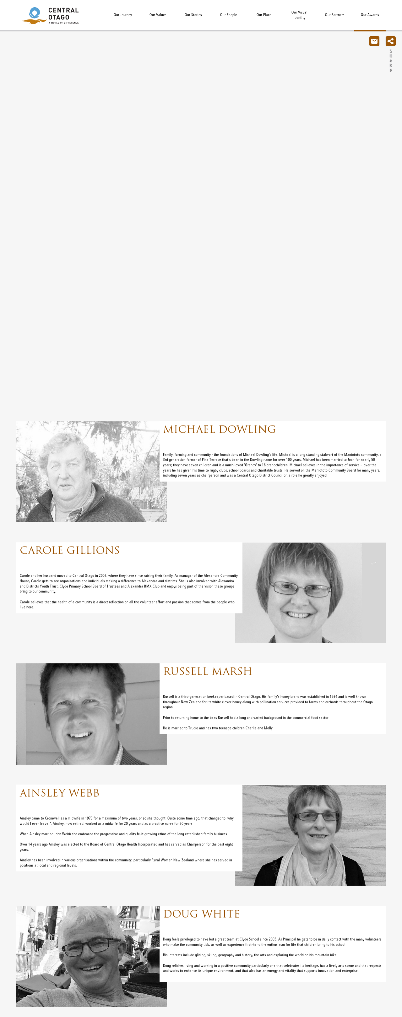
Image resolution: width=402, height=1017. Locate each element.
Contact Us (374, 41)
